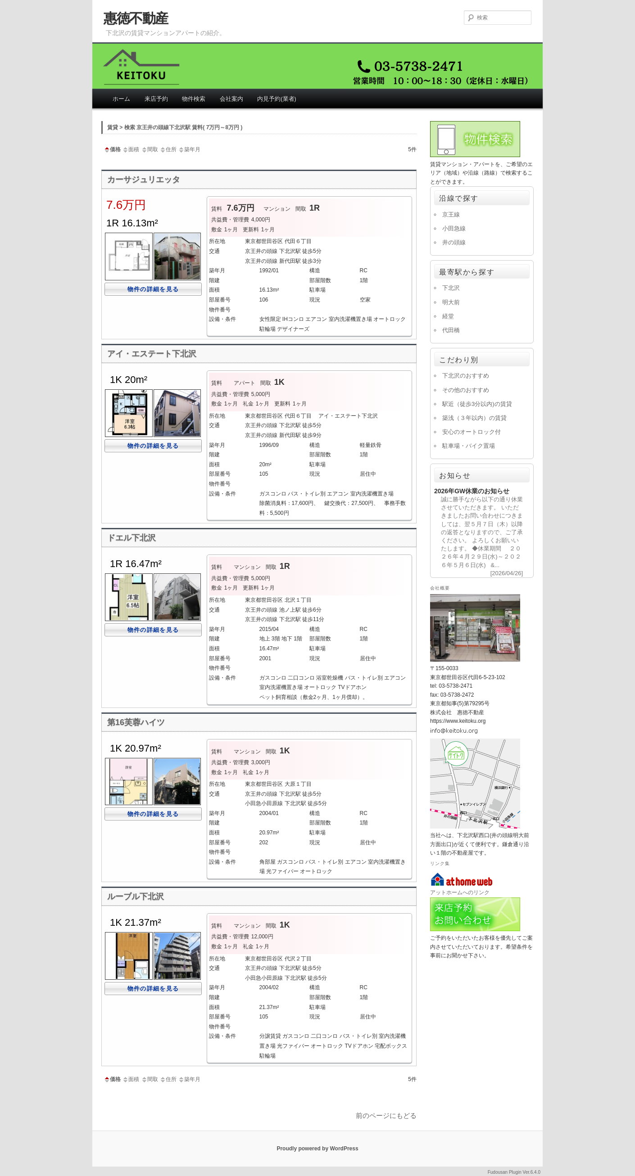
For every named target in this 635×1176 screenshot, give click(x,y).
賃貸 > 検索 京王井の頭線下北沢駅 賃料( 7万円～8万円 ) (174, 127)
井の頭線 (454, 242)
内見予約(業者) (276, 98)
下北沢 (451, 287)
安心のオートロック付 (471, 431)
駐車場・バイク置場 (468, 445)
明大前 (451, 302)
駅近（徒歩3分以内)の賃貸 (477, 404)
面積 (130, 149)
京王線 (451, 214)
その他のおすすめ (465, 390)
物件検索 (193, 98)
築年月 (189, 149)
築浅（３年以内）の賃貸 (474, 418)
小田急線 (454, 228)
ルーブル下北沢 (135, 896)
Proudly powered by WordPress (317, 1148)
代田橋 (451, 330)
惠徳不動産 (136, 18)
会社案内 (231, 98)
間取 (149, 149)
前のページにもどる (386, 1115)
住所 (168, 149)
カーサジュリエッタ (143, 179)
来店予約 (156, 98)
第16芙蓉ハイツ (136, 722)
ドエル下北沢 (131, 537)
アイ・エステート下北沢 (151, 353)
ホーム (121, 98)
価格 (112, 149)
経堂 (448, 316)
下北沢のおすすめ (465, 375)
